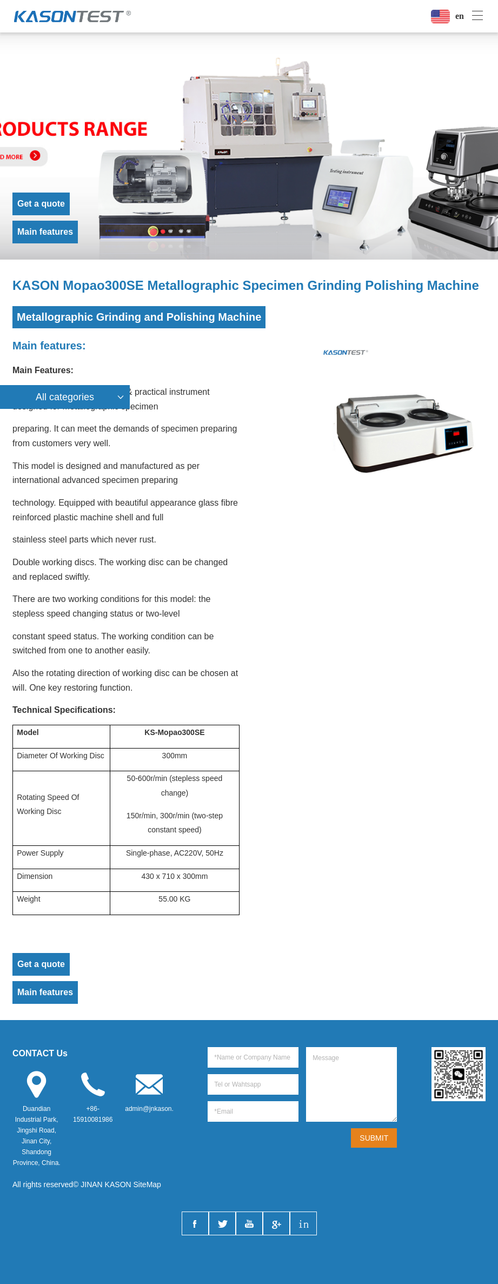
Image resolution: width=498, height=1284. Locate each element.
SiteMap (147, 1184)
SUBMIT (374, 1138)
